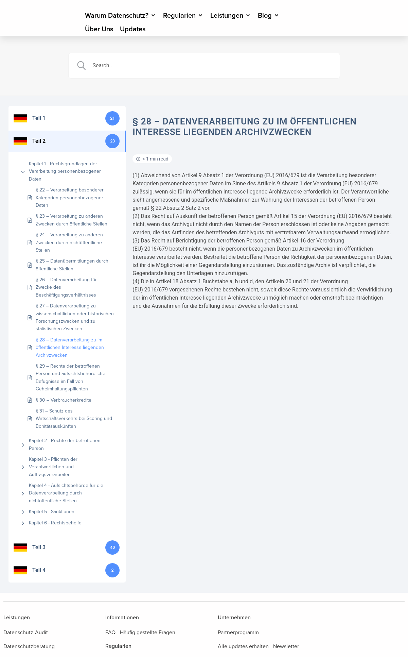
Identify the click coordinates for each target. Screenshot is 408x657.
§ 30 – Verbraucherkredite (63, 400)
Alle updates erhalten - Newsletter (258, 646)
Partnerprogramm (238, 632)
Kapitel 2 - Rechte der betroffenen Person (65, 444)
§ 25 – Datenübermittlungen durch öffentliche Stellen (72, 264)
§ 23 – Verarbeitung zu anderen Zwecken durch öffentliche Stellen (71, 220)
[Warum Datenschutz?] (121, 15)
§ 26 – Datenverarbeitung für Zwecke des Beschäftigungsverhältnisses (66, 287)
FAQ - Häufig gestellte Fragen (140, 632)
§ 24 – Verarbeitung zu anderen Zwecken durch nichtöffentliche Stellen (69, 242)
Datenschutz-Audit (25, 632)
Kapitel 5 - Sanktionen (51, 511)
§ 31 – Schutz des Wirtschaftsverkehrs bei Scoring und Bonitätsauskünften (74, 418)
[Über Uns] (99, 29)
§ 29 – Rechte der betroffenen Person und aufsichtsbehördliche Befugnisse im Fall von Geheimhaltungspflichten (70, 377)
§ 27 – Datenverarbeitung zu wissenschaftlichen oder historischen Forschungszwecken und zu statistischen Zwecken (75, 317)
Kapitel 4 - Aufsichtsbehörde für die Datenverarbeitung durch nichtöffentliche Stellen (66, 493)
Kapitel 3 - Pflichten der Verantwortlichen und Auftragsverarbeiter (53, 467)
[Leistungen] (230, 15)
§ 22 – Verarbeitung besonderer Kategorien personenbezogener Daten (70, 197)
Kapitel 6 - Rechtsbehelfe (55, 522)
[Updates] (133, 29)
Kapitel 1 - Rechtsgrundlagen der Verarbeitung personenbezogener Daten (65, 171)
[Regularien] (183, 15)
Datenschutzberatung (29, 646)
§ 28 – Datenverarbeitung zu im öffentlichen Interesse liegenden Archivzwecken (70, 347)
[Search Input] (213, 66)
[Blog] (268, 15)
